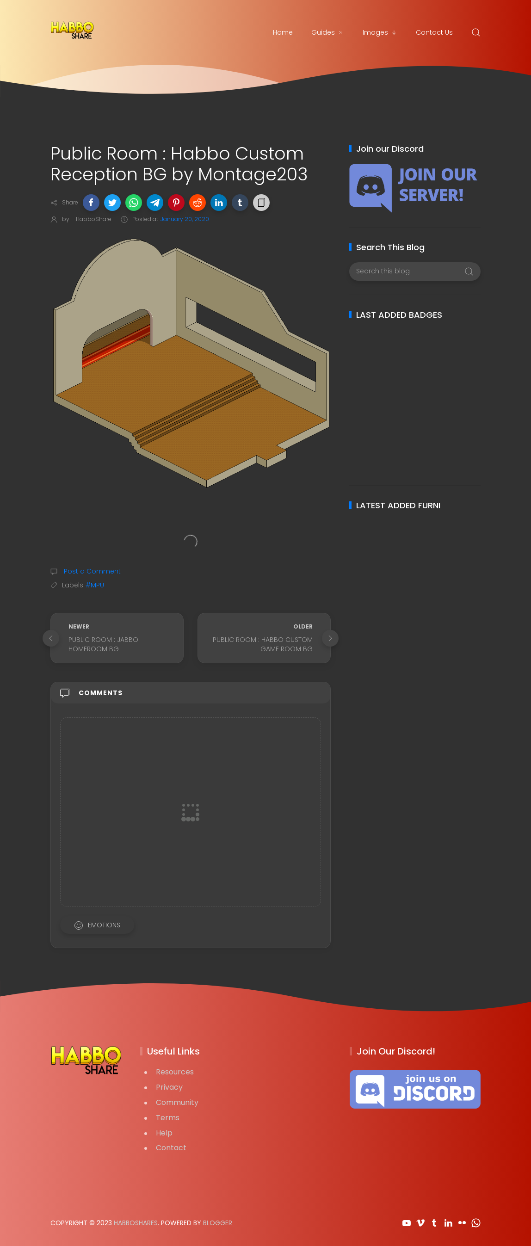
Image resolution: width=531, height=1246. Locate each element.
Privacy (169, 1087)
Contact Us (434, 32)
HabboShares (136, 1222)
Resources (175, 1072)
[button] (91, 202)
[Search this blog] (414, 271)
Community (177, 1102)
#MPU (95, 585)
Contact (171, 1147)
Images (380, 32)
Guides (327, 32)
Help (164, 1133)
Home (283, 32)
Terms (167, 1117)
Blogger (217, 1222)
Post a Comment (91, 571)
